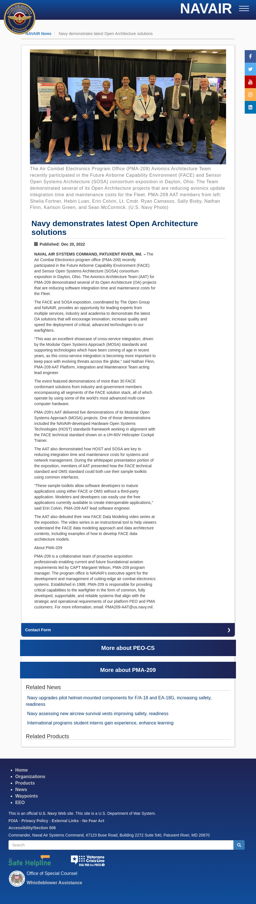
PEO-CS (144, 648)
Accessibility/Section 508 (32, 828)
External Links (65, 820)
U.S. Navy (48, 813)
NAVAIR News (38, 33)
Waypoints (26, 796)
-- (144, 254)
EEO (20, 802)
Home (21, 770)
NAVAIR (206, 10)
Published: (47, 244)
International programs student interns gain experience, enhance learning (100, 722)
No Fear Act (93, 820)
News (21, 789)
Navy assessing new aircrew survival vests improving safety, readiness (97, 713)
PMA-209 (144, 670)
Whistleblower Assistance (54, 882)
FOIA (13, 820)
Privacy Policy (34, 820)
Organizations (30, 776)
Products (25, 783)
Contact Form (38, 630)
